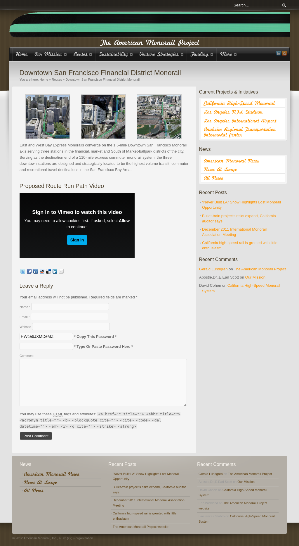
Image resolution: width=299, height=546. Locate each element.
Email (25, 317)
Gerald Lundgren (213, 269)
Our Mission (255, 277)
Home (44, 79)
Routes (57, 79)
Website (25, 327)
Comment (27, 355)
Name (25, 307)
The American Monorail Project (260, 269)
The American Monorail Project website (140, 526)
